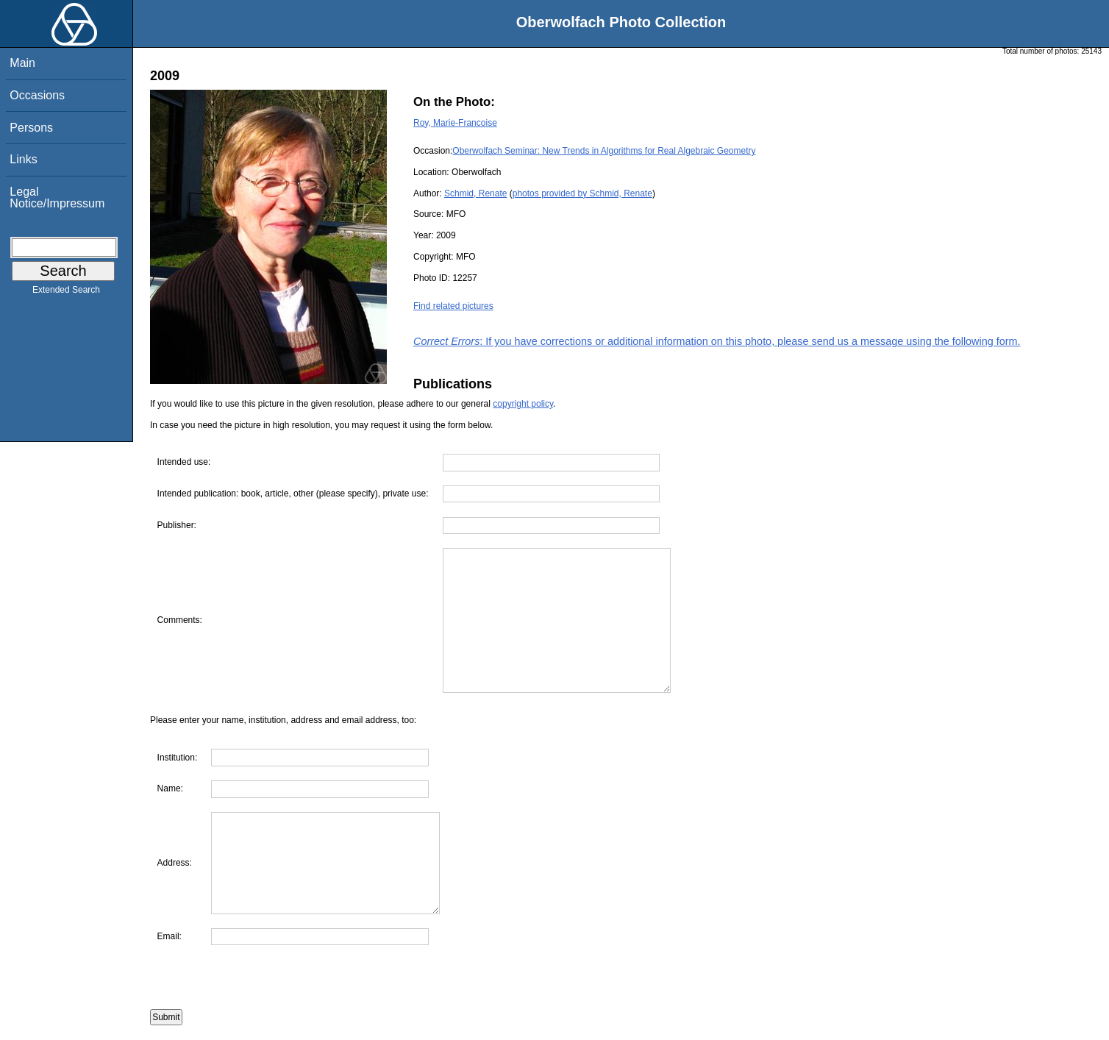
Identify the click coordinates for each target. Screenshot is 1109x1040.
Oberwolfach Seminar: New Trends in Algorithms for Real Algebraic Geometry (603, 151)
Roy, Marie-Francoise (455, 123)
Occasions (37, 95)
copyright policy (523, 404)
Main (22, 63)
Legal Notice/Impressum (57, 197)
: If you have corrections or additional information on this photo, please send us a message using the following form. (717, 341)
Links (23, 159)
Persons (31, 127)
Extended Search (66, 292)
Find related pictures (453, 306)
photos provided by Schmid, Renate (582, 193)
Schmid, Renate (475, 193)
